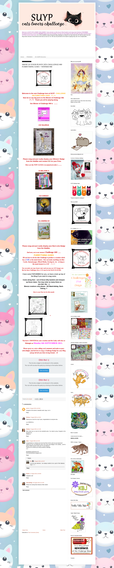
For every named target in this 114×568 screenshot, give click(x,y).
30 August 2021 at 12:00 (38, 482)
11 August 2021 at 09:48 (35, 473)
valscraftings (29, 482)
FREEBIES (29, 57)
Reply (27, 412)
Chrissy (28, 417)
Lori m (27, 408)
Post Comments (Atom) (33, 532)
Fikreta (27, 473)
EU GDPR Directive (40, 57)
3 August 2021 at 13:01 (35, 417)
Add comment (26, 490)
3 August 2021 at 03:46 (35, 408)
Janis (27, 441)
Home (22, 57)
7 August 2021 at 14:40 (34, 441)
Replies (29, 458)
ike (31, 461)
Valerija (28, 429)
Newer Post (25, 530)
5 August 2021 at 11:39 (35, 429)
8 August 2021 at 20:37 (39, 461)
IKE (49, 161)
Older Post (62, 530)
